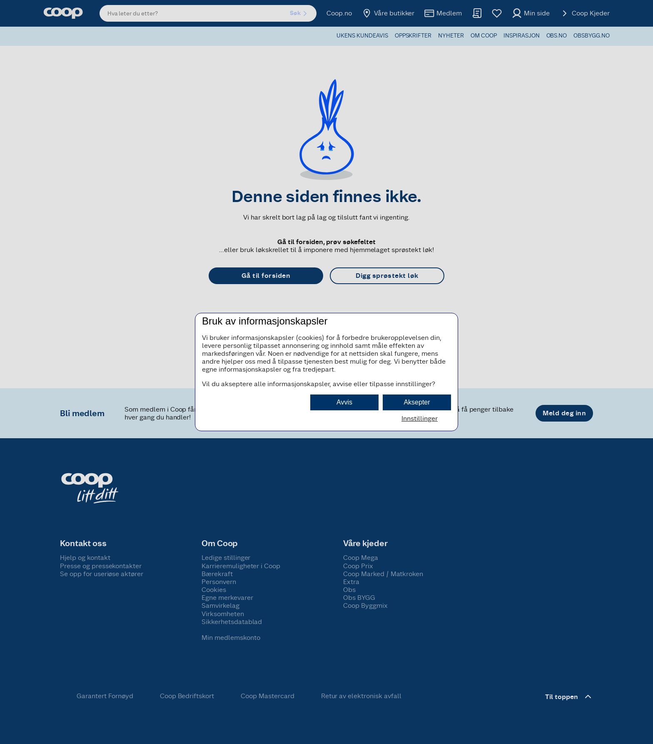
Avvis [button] (344, 402)
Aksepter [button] (417, 402)
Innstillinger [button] (419, 418)
